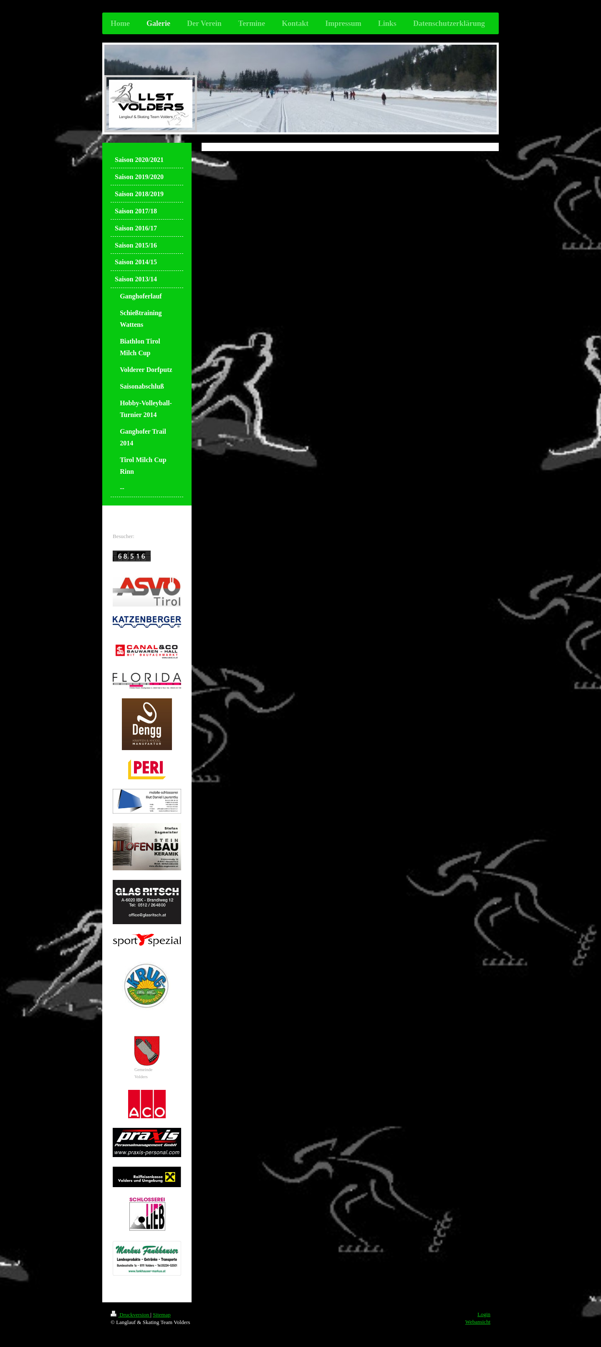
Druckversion (130, 1315)
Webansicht (477, 1322)
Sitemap (162, 1315)
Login (483, 1314)
